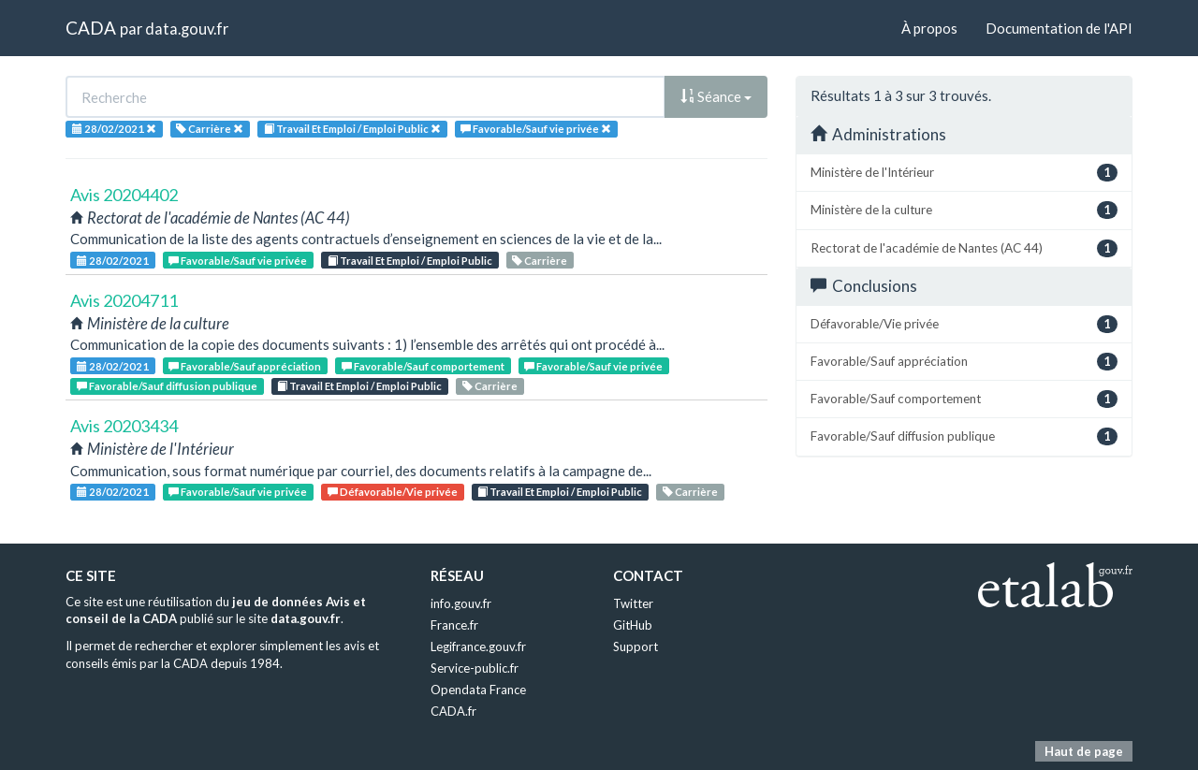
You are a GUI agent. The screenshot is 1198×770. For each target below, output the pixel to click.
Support (635, 646)
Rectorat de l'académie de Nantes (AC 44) (964, 248)
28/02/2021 (113, 260)
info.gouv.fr (461, 603)
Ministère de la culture (964, 210)
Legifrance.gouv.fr (478, 646)
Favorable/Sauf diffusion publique (167, 386)
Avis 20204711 (124, 300)
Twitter (633, 603)
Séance (716, 96)
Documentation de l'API (1059, 28)
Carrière (539, 260)
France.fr (454, 624)
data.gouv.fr (186, 28)
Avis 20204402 (124, 194)
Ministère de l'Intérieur (964, 173)
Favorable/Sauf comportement (423, 366)
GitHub (632, 624)
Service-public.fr (475, 668)
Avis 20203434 (124, 425)
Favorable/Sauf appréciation (244, 366)
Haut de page (1084, 751)
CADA (91, 27)
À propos (929, 28)
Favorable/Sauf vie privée (237, 260)
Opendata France (478, 689)
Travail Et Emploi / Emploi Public (410, 260)
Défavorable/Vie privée (393, 492)
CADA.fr (453, 711)
